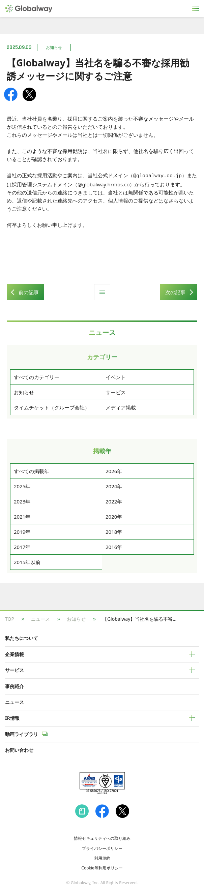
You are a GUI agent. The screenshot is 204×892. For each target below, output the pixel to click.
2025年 (22, 485)
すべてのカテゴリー (36, 376)
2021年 (22, 515)
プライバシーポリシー (102, 847)
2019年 (22, 530)
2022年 (114, 500)
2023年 (22, 500)
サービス (116, 391)
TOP (9, 618)
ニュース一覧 (102, 291)
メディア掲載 (121, 406)
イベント (116, 376)
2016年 (114, 546)
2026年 (114, 470)
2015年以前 (27, 561)
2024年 (114, 485)
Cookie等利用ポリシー (101, 867)
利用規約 (102, 857)
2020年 (114, 515)
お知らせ (24, 391)
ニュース (40, 618)
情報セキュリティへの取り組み (102, 837)
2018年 (114, 530)
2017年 (22, 546)
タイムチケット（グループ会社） (52, 406)
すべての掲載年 (31, 470)
